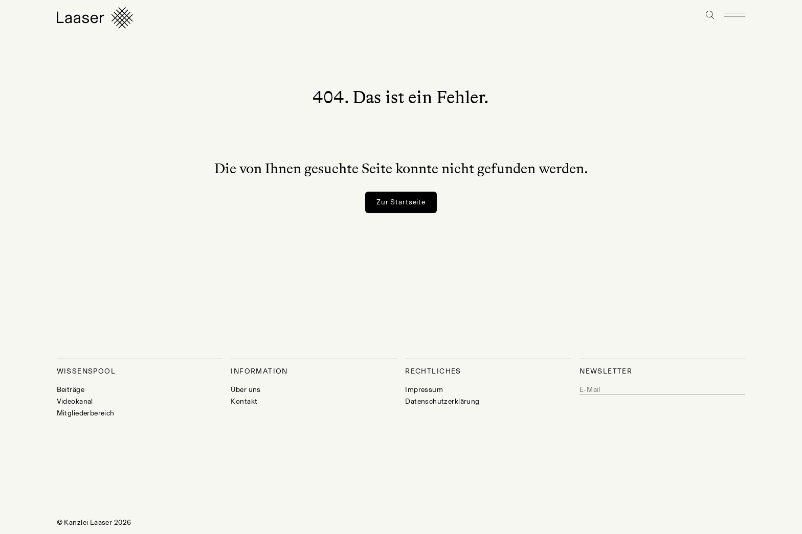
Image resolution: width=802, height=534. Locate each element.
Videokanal (75, 401)
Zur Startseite (401, 202)
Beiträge (70, 389)
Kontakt (244, 401)
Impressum (424, 389)
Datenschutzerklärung (442, 401)
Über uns (245, 389)
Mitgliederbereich (86, 413)
